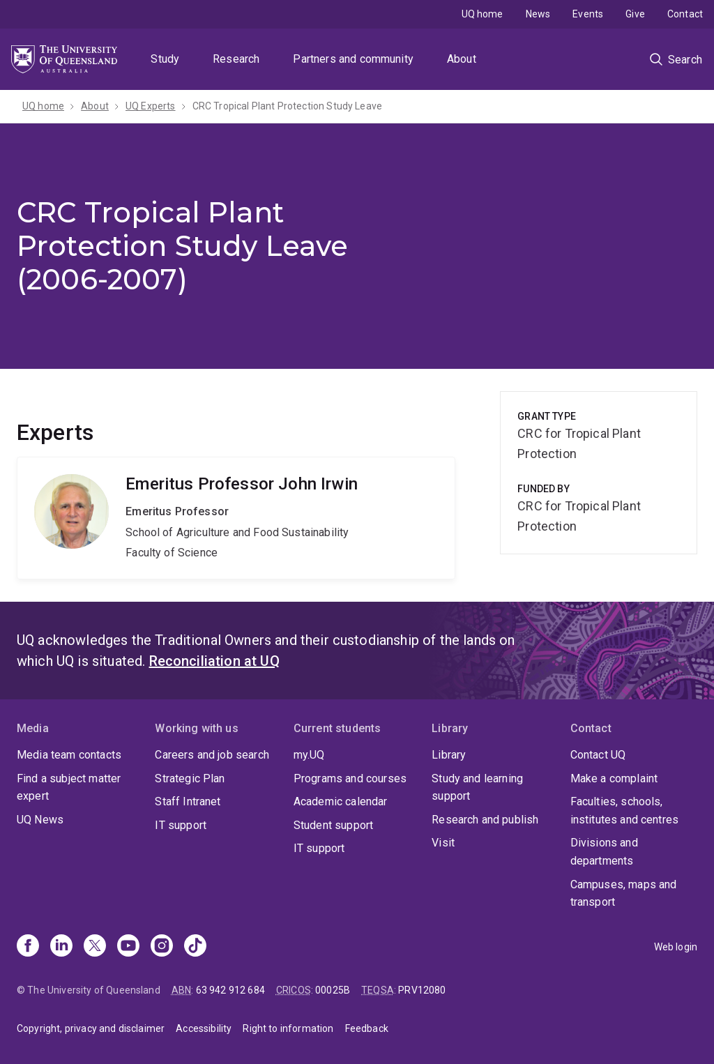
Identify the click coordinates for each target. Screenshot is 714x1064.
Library (449, 754)
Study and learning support (477, 787)
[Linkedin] (61, 947)
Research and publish (485, 819)
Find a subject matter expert (69, 787)
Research (236, 59)
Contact (685, 14)
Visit (443, 842)
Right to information (288, 1028)
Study (165, 59)
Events (587, 14)
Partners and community (353, 59)
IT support (180, 825)
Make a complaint (614, 778)
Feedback (366, 1028)
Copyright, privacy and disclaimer (91, 1028)
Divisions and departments (604, 851)
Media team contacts (69, 754)
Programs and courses (350, 778)
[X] (95, 947)
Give (635, 14)
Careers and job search (212, 754)
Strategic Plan (190, 778)
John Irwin (236, 518)
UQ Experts (151, 106)
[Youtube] (128, 947)
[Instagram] (162, 947)
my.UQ (309, 754)
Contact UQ (598, 754)
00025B (332, 990)
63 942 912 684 (230, 990)
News (538, 14)
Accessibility (203, 1028)
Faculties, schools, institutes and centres (624, 810)
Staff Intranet (187, 801)
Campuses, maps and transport (623, 893)
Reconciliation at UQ (214, 661)
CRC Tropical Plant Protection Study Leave (287, 106)
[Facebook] (28, 947)
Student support (333, 825)
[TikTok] (195, 947)
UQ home (482, 14)
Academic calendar (341, 801)
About (461, 59)
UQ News (40, 819)
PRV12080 (422, 990)
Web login (675, 946)
